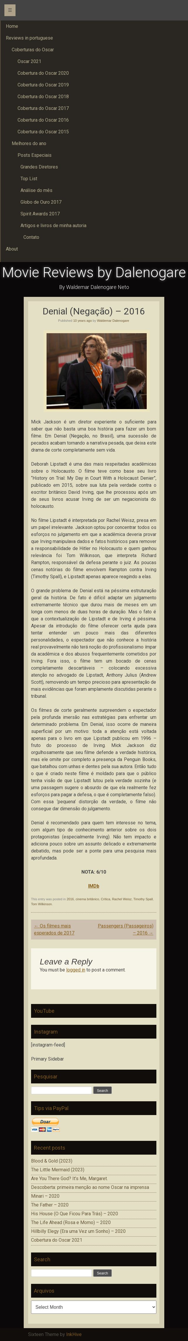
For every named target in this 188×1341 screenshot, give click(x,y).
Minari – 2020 (45, 1196)
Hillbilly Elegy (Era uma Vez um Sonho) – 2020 (78, 1231)
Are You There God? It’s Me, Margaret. (69, 1178)
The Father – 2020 (50, 1205)
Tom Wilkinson (41, 904)
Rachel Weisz (121, 899)
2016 (70, 899)
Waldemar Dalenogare (113, 320)
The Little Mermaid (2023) (57, 1169)
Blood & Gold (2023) (51, 1161)
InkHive (74, 1334)
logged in (75, 970)
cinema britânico (87, 899)
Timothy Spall (143, 899)
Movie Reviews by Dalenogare (94, 272)
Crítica (105, 899)
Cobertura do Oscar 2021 (56, 1240)
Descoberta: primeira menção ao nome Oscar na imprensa (90, 1187)
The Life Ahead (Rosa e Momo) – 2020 (71, 1222)
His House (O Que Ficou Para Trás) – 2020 (74, 1213)
